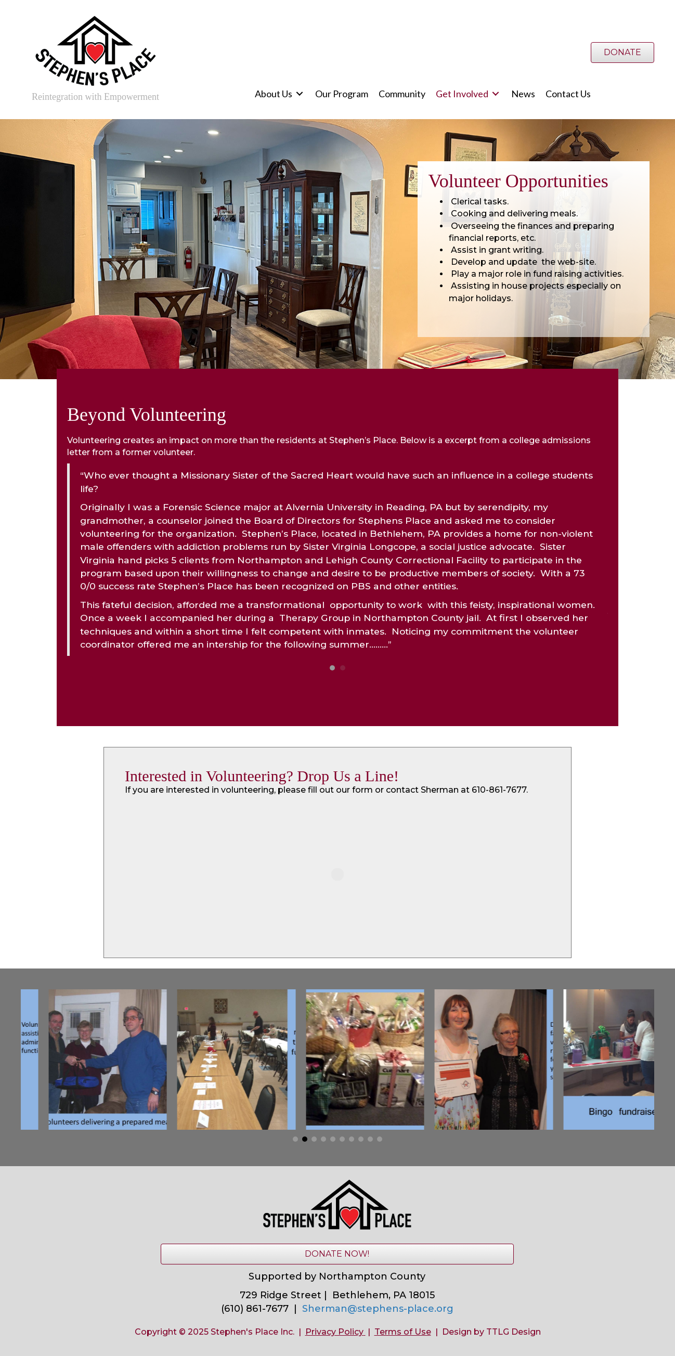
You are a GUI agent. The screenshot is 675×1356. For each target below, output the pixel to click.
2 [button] (342, 667)
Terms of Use (402, 1332)
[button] (295, 1139)
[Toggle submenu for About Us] (299, 94)
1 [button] (332, 667)
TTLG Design (513, 1332)
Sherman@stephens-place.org (377, 1308)
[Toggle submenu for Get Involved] (495, 94)
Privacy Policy (334, 1332)
